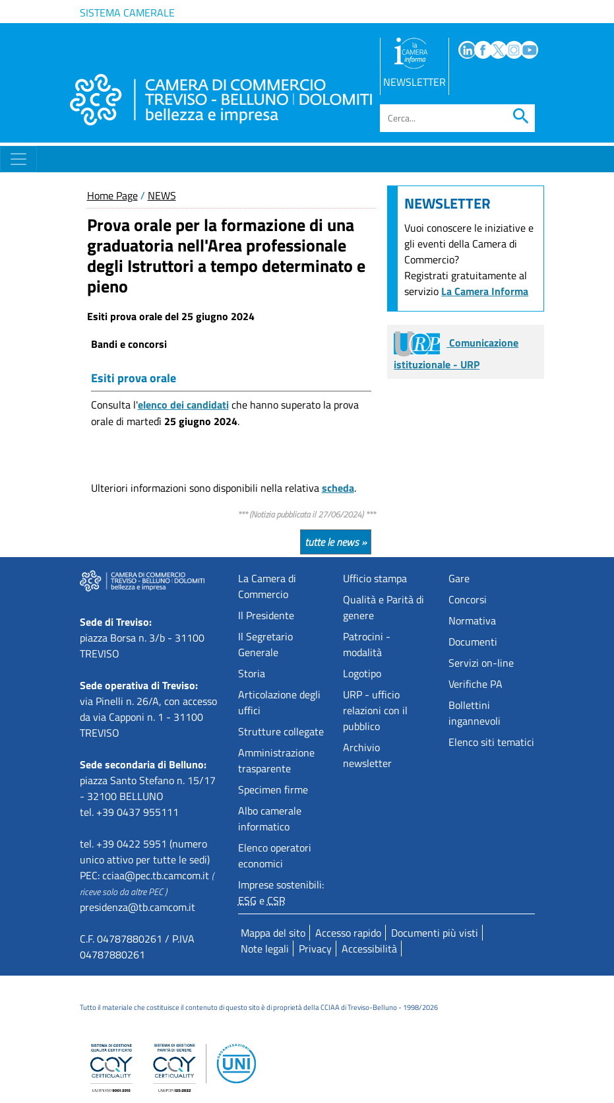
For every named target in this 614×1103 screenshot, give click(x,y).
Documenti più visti (434, 933)
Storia (251, 673)
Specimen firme (273, 789)
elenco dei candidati (183, 405)
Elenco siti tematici (491, 742)
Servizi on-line (481, 663)
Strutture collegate (281, 731)
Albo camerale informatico (269, 818)
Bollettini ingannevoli (474, 713)
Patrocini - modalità (366, 644)
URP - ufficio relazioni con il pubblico (375, 710)
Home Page (112, 195)
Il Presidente (266, 615)
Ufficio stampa (375, 578)
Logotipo (362, 673)
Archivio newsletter (367, 755)
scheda (338, 488)
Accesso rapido (348, 933)
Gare (459, 578)
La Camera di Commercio (267, 586)
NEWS (162, 195)
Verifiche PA (475, 684)
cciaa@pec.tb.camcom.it (155, 875)
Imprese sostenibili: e (281, 892)
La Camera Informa (484, 291)
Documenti (472, 642)
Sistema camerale (127, 12)
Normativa (472, 620)
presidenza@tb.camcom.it (137, 907)
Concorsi (467, 599)
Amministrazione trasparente (276, 760)
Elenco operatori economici (274, 855)
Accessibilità (369, 948)
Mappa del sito (273, 933)
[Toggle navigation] (18, 159)
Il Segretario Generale (265, 644)
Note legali (265, 948)
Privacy (315, 948)
